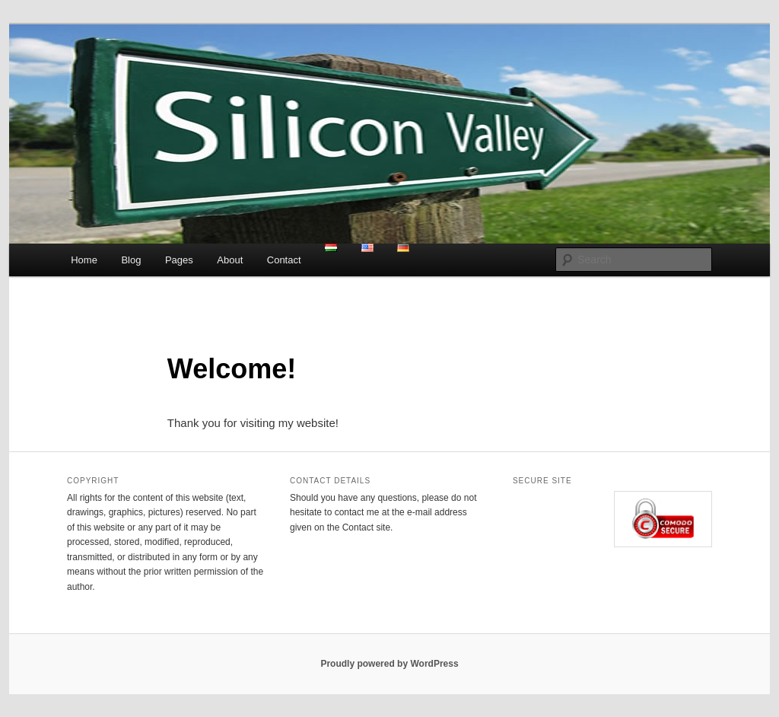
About (230, 260)
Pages (179, 260)
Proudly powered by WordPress (389, 663)
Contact (284, 260)
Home (84, 260)
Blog (131, 260)
